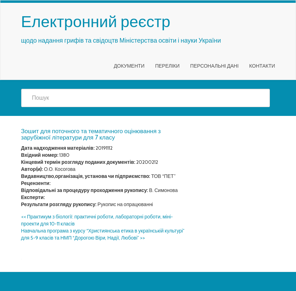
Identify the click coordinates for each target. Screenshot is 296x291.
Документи (129, 66)
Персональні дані (214, 66)
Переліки (167, 66)
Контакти (262, 66)
